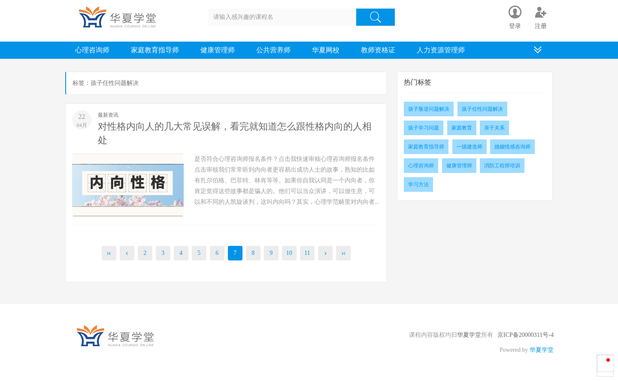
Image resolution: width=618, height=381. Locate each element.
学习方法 (418, 184)
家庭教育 (461, 128)
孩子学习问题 (423, 128)
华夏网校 (325, 50)
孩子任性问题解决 (482, 109)
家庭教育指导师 (155, 50)
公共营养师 (273, 50)
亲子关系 (494, 128)
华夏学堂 (469, 335)
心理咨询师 (92, 50)
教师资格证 (378, 50)
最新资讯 (108, 115)
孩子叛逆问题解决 (428, 109)
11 (307, 253)
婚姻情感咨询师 (512, 147)
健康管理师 (217, 50)
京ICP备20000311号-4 (525, 335)
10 (289, 253)
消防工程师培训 (502, 166)
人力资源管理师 (441, 50)
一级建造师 (469, 147)
